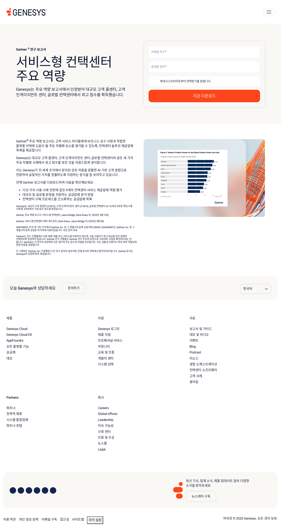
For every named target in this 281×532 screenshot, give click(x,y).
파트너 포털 (14, 426)
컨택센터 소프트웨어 (203, 370)
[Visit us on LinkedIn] (13, 490)
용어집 (194, 382)
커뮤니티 (104, 346)
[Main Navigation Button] (269, 12)
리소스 (194, 358)
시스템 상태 (106, 364)
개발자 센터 (106, 358)
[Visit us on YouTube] (45, 490)
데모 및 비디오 (199, 335)
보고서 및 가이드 (201, 329)
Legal (102, 449)
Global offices (107, 414)
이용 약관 (9, 519)
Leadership (105, 420)
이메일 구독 (49, 519)
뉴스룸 (102, 443)
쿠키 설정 (95, 520)
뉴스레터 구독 (201, 496)
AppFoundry (14, 340)
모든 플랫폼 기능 (17, 346)
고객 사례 (196, 376)
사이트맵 (78, 519)
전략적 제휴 (14, 414)
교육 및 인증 (106, 352)
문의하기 (74, 288)
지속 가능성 (106, 426)
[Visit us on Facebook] (37, 490)
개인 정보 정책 (28, 519)
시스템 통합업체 (17, 420)
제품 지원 (104, 335)
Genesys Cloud (16, 329)
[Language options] (255, 289)
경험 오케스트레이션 (203, 364)
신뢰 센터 (104, 432)
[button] (204, 96)
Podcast (195, 352)
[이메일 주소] (204, 52)
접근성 (64, 519)
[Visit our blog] (53, 490)
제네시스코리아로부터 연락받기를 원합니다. (185, 81)
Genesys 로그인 (109, 329)
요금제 (10, 352)
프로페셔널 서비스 (110, 340)
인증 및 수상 (106, 437)
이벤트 (194, 340)
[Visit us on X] (29, 490)
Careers (103, 408)
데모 (9, 358)
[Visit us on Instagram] (21, 490)
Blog (193, 346)
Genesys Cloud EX (19, 335)
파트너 (10, 408)
